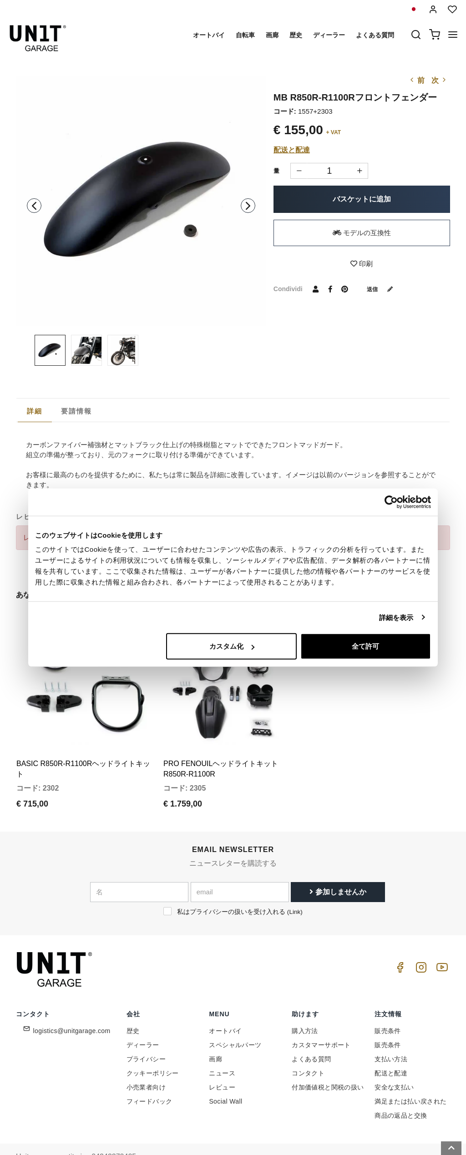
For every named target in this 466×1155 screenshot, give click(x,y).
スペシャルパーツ (235, 1019)
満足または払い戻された (410, 1075)
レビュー (222, 1061)
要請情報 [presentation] (76, 411)
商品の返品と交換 (401, 1090)
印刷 (361, 263)
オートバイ (209, 35)
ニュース (222, 1047)
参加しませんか (337, 866)
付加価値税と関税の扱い (328, 1061)
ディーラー (329, 35)
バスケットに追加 (362, 199)
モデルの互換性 (362, 233)
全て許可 (365, 646)
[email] (240, 867)
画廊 (272, 35)
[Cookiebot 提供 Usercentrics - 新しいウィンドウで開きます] (391, 502)
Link (294, 886)
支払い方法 (391, 1033)
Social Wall (225, 1075)
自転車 (245, 35)
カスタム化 (231, 646)
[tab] (35, 411)
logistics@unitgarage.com (72, 1005)
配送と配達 (292, 150)
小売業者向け (146, 1061)
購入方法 (305, 1005)
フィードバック (149, 1075)
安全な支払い (394, 1061)
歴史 (295, 35)
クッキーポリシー (153, 1047)
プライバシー (146, 1033)
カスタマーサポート (321, 1019)
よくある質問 (375, 35)
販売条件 (388, 1005)
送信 (383, 289)
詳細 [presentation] (35, 411)
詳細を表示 (396, 617)
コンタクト (308, 1047)
